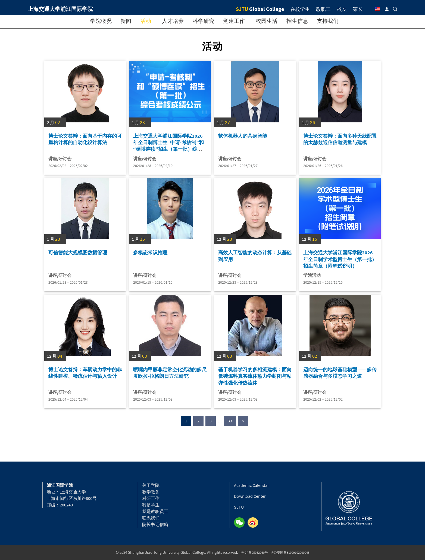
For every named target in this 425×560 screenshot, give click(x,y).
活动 (145, 20)
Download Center (250, 496)
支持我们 (328, 20)
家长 (358, 9)
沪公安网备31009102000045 (290, 552)
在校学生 (300, 9)
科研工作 (151, 498)
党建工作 (234, 20)
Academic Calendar (251, 485)
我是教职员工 (155, 511)
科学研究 (203, 20)
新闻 (125, 20)
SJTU (239, 507)
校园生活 (266, 20)
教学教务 (151, 491)
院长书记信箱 (155, 524)
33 (230, 420)
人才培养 (173, 20)
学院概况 (101, 20)
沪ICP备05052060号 (254, 552)
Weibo (254, 522)
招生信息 (297, 20)
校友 (342, 9)
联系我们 (151, 518)
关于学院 (151, 485)
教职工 (323, 9)
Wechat (241, 522)
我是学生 (151, 505)
